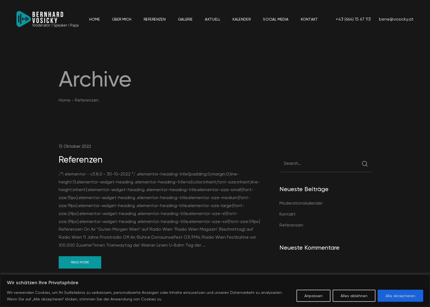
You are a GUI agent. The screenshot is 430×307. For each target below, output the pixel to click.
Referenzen (155, 19)
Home (94, 19)
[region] (215, 290)
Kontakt (309, 19)
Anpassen (313, 296)
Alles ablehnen (354, 296)
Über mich (121, 19)
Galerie (185, 19)
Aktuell (212, 19)
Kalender (242, 19)
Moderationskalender (301, 203)
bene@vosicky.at (396, 19)
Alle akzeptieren (400, 296)
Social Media (275, 19)
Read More (80, 262)
